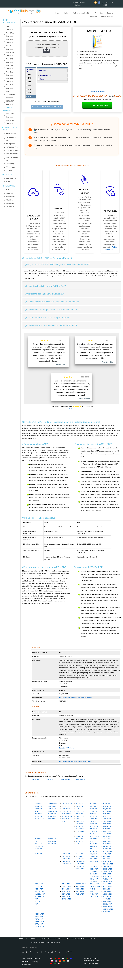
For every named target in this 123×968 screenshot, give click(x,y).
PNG (29, 93)
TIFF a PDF (80, 819)
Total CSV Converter (9, 67)
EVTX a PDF (39, 846)
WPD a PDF (80, 889)
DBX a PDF (39, 916)
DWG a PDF (66, 859)
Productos (99, 13)
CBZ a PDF (39, 809)
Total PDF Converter (9, 41)
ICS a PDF (107, 861)
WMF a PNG (80, 780)
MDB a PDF (39, 889)
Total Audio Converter (10, 115)
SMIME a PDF (108, 909)
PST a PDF (38, 814)
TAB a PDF (107, 866)
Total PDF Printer (12, 154)
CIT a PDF (107, 804)
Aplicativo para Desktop (82, 13)
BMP (30, 78)
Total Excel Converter (10, 54)
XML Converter (44, 942)
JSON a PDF (80, 804)
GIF (29, 85)
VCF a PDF (107, 821)
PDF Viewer (10, 203)
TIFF (29, 82)
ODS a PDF (94, 869)
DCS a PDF (52, 816)
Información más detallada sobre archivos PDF (75, 761)
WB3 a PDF (52, 814)
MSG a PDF (107, 826)
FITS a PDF (94, 821)
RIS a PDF (38, 844)
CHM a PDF (39, 811)
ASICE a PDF (39, 926)
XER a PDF (39, 849)
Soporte (110, 13)
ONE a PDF (66, 884)
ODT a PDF (107, 814)
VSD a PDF (94, 809)
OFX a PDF (107, 856)
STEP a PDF (80, 866)
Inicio (57, 13)
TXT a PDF (80, 806)
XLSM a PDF (53, 804)
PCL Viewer (10, 200)
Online (66, 13)
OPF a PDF (39, 924)
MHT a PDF (107, 831)
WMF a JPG (35, 780)
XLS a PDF (52, 809)
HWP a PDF (80, 886)
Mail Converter (61, 939)
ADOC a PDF (67, 814)
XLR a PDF (107, 819)
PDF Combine (11, 134)
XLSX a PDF (52, 811)
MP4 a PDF (52, 819)
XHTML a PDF (67, 816)
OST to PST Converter (10, 102)
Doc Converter (72, 939)
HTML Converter (84, 939)
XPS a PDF (94, 831)
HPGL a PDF (94, 826)
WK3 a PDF (80, 821)
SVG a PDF (80, 834)
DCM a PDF (107, 806)
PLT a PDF (79, 856)
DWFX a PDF (67, 864)
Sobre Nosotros (107, 16)
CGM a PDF (80, 831)
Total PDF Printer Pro (12, 158)
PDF (29, 96)
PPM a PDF (94, 811)
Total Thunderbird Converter (10, 94)
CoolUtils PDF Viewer (66, 748)
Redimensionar (46, 75)
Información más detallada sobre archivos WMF (75, 697)
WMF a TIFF (50, 780)
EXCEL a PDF (108, 864)
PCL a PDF (93, 804)
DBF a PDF (94, 829)
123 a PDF (79, 824)
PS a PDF (93, 814)
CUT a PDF (66, 856)
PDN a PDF (107, 836)
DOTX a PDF (66, 899)
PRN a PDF (80, 809)
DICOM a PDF (67, 804)
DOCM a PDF (80, 884)
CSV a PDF (94, 824)
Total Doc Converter (9, 47)
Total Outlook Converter (11, 86)
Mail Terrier (10, 182)
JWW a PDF (66, 854)
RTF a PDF (66, 891)
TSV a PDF (80, 836)
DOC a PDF (66, 889)
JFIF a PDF (107, 834)
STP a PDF (80, 869)
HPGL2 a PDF (95, 836)
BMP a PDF (80, 816)
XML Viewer (10, 207)
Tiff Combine (10, 167)
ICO (29, 89)
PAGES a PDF (40, 894)
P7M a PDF (107, 829)
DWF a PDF (66, 809)
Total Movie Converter (10, 121)
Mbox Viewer (10, 196)
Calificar (72, 409)
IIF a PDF (106, 859)
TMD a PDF (80, 894)
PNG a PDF (80, 811)
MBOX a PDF (39, 819)
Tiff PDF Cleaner (12, 150)
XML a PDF (52, 806)
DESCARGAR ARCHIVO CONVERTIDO (47, 107)
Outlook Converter (48, 939)
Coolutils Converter (9, 28)
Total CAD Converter (9, 60)
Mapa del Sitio (27, 958)
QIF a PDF (107, 854)
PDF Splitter (10, 144)
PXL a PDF (107, 816)
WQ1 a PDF (107, 809)
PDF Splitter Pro (12, 147)
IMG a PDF (66, 806)
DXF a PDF (107, 811)
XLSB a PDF (107, 869)
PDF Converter (36, 939)
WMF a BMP (65, 780)
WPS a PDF (80, 891)
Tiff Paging (10, 164)
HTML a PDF (66, 811)
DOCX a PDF (94, 834)
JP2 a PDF (93, 816)
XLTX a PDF (80, 829)
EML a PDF (107, 824)
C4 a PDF (38, 804)
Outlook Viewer (11, 190)
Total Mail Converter (9, 80)
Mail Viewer (10, 193)
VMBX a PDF (39, 921)
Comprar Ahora (97, 105)
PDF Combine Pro (11, 138)
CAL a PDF (93, 806)
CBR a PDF (39, 806)
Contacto (93, 16)
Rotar (42, 79)
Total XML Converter (9, 73)
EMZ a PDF (94, 819)
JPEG (30, 74)
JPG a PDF (80, 814)
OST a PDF (39, 816)
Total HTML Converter (10, 34)
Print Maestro (11, 178)
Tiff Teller (9, 170)
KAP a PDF (80, 826)
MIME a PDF (107, 906)
